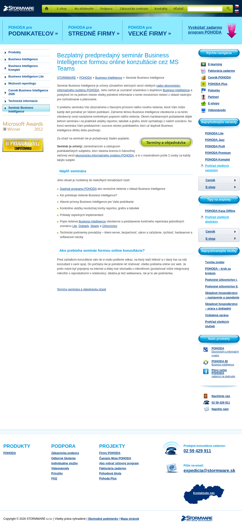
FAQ (54, 478)
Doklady (84, 226)
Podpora (106, 9)
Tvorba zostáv (215, 262)
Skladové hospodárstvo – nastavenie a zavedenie (222, 295)
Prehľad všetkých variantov (217, 168)
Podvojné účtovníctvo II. (221, 286)
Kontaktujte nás (204, 493)
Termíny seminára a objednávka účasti (81, 289)
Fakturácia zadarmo (112, 468)
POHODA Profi (215, 146)
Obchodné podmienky (103, 518)
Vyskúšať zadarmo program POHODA (205, 29)
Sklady (94, 226)
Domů (47, 9)
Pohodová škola (110, 473)
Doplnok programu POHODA (78, 189)
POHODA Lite (214, 133)
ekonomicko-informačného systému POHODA (104, 155)
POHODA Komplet (217, 159)
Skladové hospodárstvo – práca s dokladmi (221, 306)
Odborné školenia (63, 458)
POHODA (85, 77)
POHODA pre (33, 31)
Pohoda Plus (108, 478)
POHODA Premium (218, 153)
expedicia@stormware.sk (209, 470)
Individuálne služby (64, 463)
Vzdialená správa (216, 315)
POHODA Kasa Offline (220, 211)
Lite (74, 226)
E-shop (62, 9)
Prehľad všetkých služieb (217, 324)
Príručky (57, 473)
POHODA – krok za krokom (218, 271)
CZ (237, 6)
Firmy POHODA (110, 453)
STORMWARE (18, 8)
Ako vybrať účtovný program (119, 463)
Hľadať (228, 9)
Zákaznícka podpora (65, 453)
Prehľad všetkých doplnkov (217, 219)
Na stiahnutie (84, 9)
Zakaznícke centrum (133, 9)
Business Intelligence (108, 77)
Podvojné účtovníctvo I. (221, 279)
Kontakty (161, 9)
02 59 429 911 (197, 450)
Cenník (210, 180)
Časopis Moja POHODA (115, 458)
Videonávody (60, 468)
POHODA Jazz (215, 140)
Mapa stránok (130, 518)
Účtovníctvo (109, 226)
